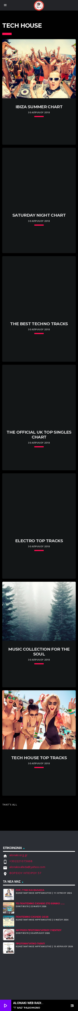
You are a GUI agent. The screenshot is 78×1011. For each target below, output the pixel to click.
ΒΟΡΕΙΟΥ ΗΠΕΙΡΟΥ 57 (25, 873)
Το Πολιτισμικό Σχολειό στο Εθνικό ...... (40, 903)
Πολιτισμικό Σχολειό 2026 (32, 916)
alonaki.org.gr (18, 855)
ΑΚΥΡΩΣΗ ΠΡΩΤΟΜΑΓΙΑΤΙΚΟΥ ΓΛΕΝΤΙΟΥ (39, 930)
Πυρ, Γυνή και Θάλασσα (30, 890)
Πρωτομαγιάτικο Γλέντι (30, 943)
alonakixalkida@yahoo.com (27, 867)
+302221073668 (20, 861)
